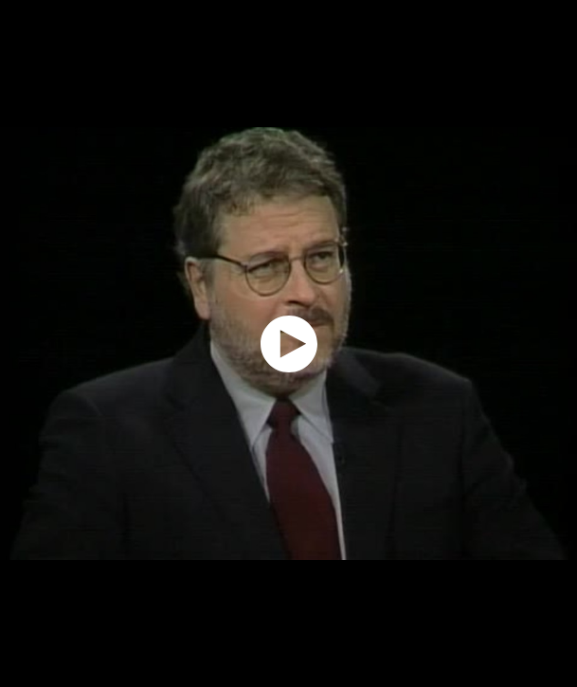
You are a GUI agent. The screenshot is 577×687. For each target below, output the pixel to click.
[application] (288, 343)
